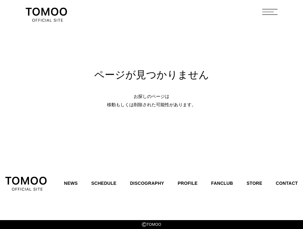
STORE (254, 183)
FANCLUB (222, 183)
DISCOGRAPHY (147, 183)
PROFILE (188, 183)
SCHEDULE (103, 183)
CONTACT (287, 183)
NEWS (71, 183)
